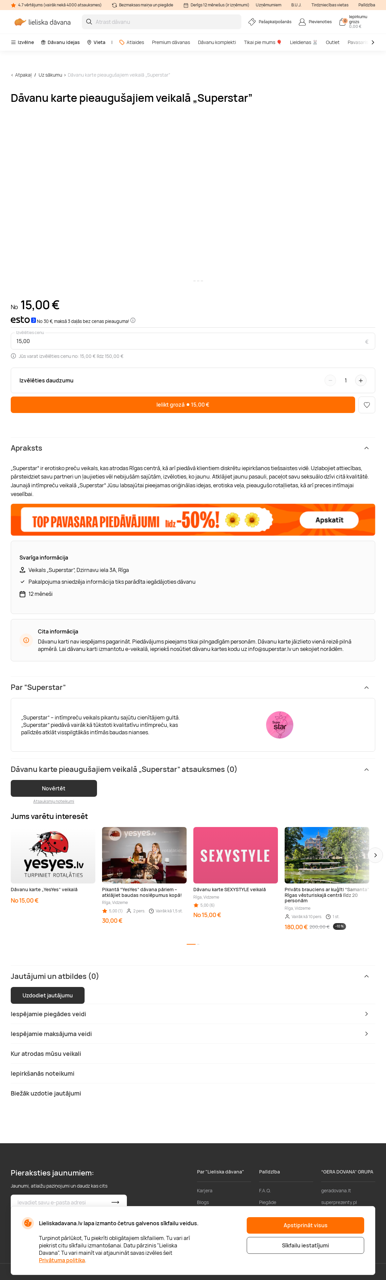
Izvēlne (22, 42)
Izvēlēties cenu (30, 332)
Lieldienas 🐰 (304, 42)
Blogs (203, 1202)
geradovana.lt (336, 1190)
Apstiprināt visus (306, 1225)
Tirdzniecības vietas (329, 5)
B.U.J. (296, 5)
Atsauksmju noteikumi (53, 801)
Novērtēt (53, 788)
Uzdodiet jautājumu (47, 995)
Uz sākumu (50, 75)
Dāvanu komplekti (217, 42)
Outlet (333, 42)
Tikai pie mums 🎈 (263, 42)
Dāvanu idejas (60, 42)
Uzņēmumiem (268, 5)
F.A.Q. (265, 1190)
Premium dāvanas (171, 42)
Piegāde (267, 1202)
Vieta (96, 42)
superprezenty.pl (339, 1202)
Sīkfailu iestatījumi (305, 1245)
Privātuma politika (62, 1260)
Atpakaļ (23, 75)
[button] (375, 855)
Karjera (204, 1190)
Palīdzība (366, 5)
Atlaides (131, 42)
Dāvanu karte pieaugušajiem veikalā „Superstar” (119, 75)
